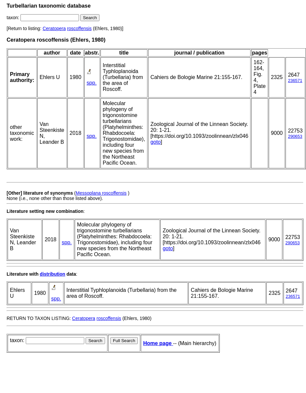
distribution (52, 274)
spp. (91, 83)
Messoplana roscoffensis (101, 193)
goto (155, 142)
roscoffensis (79, 28)
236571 (295, 80)
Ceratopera (54, 28)
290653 (295, 136)
